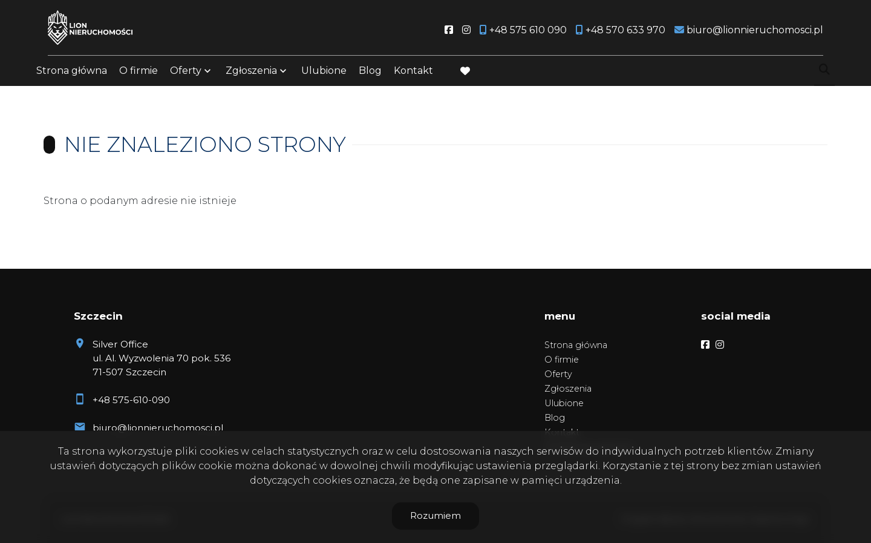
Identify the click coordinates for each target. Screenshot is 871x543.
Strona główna (71, 74)
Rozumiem (435, 515)
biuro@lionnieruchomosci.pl (158, 427)
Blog (370, 74)
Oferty (185, 74)
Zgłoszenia (251, 74)
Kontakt (413, 74)
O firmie (138, 74)
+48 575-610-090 (131, 400)
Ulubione (324, 74)
